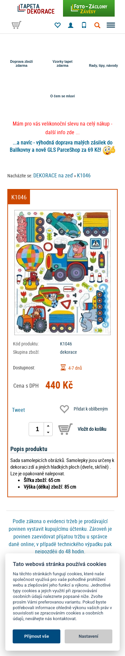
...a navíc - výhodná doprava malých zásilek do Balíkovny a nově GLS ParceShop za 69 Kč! (61, 146)
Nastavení (88, 636)
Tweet (18, 410)
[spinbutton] (37, 429)
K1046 (84, 175)
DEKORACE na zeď (53, 175)
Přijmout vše (36, 636)
